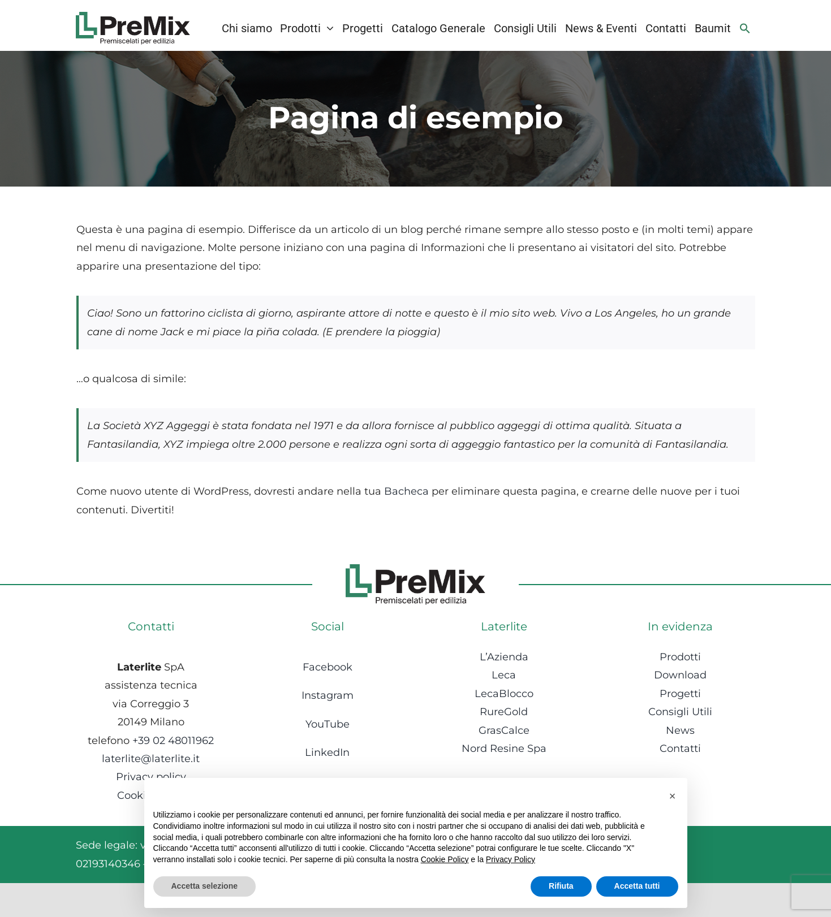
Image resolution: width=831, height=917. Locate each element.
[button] (673, 796)
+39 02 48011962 (173, 740)
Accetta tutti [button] (637, 885)
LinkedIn (327, 752)
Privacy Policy (510, 859)
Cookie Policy (445, 859)
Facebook (327, 667)
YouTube (327, 724)
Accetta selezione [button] (204, 885)
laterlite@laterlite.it (151, 758)
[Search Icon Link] (745, 28)
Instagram (328, 695)
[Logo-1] (133, 17)
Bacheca (406, 491)
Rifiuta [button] (561, 885)
